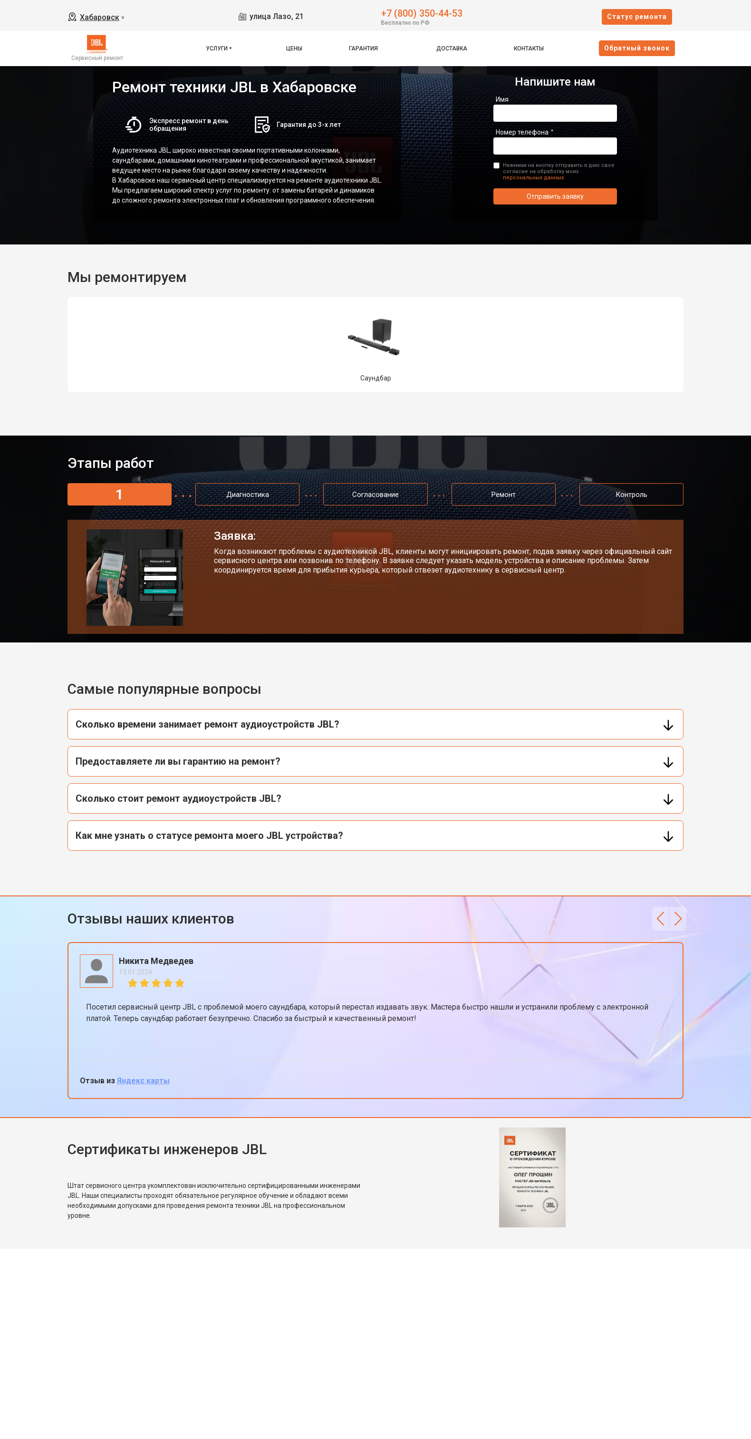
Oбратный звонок (637, 48)
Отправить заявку (555, 196)
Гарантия (363, 48)
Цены (294, 48)
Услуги (217, 48)
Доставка (451, 48)
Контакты (529, 48)
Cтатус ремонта (637, 16)
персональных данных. (534, 178)
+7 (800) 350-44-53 (421, 13)
